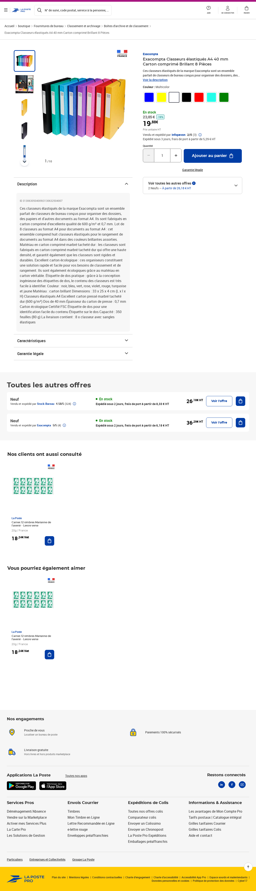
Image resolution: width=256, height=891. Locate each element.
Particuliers (15, 859)
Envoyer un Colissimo (144, 823)
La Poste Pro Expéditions (147, 835)
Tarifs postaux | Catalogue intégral (215, 817)
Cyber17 (242, 880)
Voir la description (155, 80)
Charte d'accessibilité (166, 877)
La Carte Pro (16, 829)
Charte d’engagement (137, 877)
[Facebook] (231, 784)
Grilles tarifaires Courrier (207, 823)
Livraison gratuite (36, 750)
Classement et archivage (83, 26)
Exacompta (150, 54)
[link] (149, 97)
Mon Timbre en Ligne (84, 817)
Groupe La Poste (83, 859)
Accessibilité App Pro (194, 877)
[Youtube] (242, 784)
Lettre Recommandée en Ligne (91, 823)
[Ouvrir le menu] (6, 10)
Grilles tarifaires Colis (205, 829)
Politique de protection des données (213, 880)
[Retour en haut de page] (248, 867)
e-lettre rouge (78, 829)
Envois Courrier (83, 803)
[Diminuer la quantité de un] (148, 155)
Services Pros (20, 803)
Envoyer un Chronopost (145, 829)
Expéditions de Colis (148, 803)
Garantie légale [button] (192, 170)
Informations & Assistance (215, 803)
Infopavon (178, 135)
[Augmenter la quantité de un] (175, 155)
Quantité (148, 145)
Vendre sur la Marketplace (27, 817)
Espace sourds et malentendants (228, 877)
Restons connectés (226, 775)
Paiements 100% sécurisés (163, 732)
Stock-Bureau (45, 404)
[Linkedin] (221, 784)
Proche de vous (34, 730)
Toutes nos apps (76, 776)
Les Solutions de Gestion (26, 835)
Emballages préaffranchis (147, 841)
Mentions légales (79, 877)
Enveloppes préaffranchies (88, 835)
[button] (208, 10)
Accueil (9, 26)
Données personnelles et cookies (170, 880)
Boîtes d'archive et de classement (126, 26)
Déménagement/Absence (26, 811)
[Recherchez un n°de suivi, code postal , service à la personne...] (73, 10)
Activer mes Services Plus (26, 823)
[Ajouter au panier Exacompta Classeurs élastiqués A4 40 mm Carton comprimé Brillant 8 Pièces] (212, 156)
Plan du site (59, 877)
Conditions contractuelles (107, 877)
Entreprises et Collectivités (47, 859)
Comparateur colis (142, 817)
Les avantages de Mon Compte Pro (215, 811)
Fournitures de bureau (48, 26)
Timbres (74, 811)
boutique (24, 26)
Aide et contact (200, 835)
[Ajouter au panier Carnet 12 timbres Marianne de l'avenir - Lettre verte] (49, 541)
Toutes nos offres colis (145, 811)
